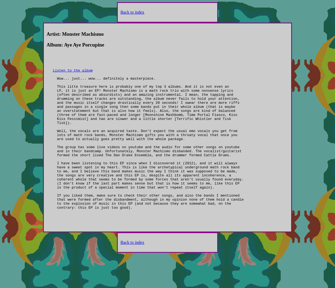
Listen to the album (72, 73)
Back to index (132, 12)
